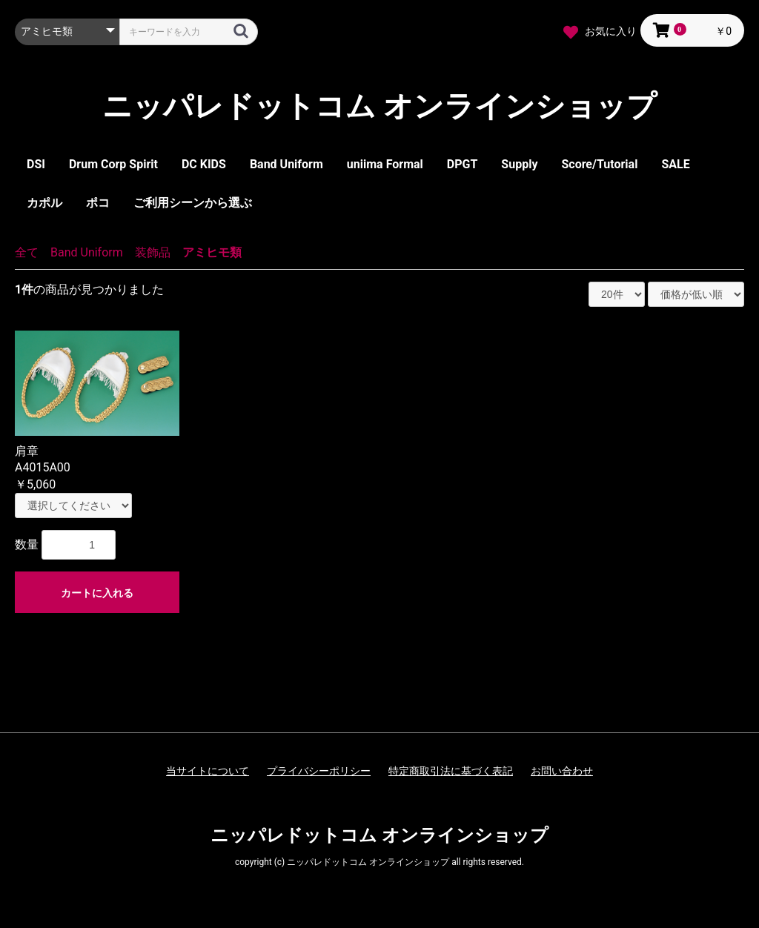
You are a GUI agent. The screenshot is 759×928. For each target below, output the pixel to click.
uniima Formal (385, 164)
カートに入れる (97, 593)
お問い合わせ (562, 771)
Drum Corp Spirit (113, 164)
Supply (519, 164)
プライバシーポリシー (319, 771)
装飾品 (152, 252)
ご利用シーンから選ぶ (192, 203)
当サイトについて (207, 771)
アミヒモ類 (212, 252)
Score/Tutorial (599, 164)
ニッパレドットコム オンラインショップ (379, 106)
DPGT (462, 164)
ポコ (98, 203)
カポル (44, 203)
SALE (675, 164)
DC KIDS (204, 164)
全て (27, 252)
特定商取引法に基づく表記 (450, 771)
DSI (36, 164)
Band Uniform (286, 164)
